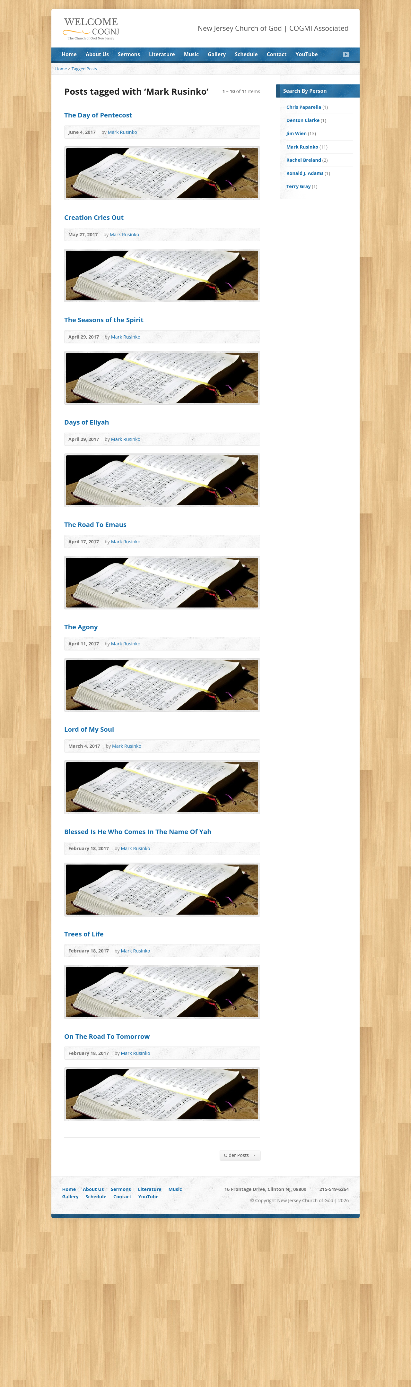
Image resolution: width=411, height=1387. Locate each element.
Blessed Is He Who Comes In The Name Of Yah (138, 831)
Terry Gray (298, 186)
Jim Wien (296, 133)
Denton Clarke (302, 120)
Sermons (129, 54)
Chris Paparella (303, 107)
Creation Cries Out (94, 217)
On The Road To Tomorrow (107, 1036)
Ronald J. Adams (304, 173)
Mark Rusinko (122, 132)
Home (69, 54)
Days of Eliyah (86, 422)
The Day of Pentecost (98, 114)
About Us (97, 54)
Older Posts (240, 1155)
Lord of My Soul (89, 729)
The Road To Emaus (95, 524)
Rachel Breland (303, 160)
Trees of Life (84, 933)
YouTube (307, 54)
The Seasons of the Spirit (104, 319)
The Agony (81, 626)
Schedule (246, 54)
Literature (162, 54)
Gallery (217, 54)
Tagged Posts (84, 69)
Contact (277, 54)
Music (191, 54)
